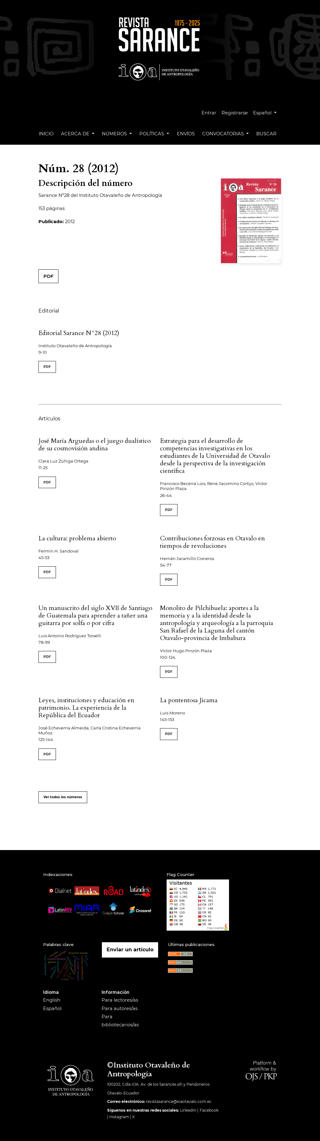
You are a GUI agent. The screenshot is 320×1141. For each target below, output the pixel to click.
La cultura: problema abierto (77, 538)
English (51, 1000)
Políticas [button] (152, 134)
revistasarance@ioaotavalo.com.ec (179, 1101)
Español (267, 112)
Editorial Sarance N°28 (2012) (78, 333)
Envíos (186, 134)
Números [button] (115, 134)
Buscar (266, 134)
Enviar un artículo (130, 950)
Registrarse (235, 113)
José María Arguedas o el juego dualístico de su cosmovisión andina (94, 445)
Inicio (46, 134)
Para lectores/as (120, 1000)
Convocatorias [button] (223, 134)
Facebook (209, 1110)
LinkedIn (188, 1110)
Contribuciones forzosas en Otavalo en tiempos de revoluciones (212, 542)
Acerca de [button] (76, 134)
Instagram (119, 1116)
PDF (48, 276)
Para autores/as (120, 1008)
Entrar (209, 113)
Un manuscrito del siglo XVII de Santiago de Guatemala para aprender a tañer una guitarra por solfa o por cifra (95, 615)
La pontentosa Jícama (189, 700)
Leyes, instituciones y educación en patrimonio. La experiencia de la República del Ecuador (86, 707)
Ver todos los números (62, 797)
